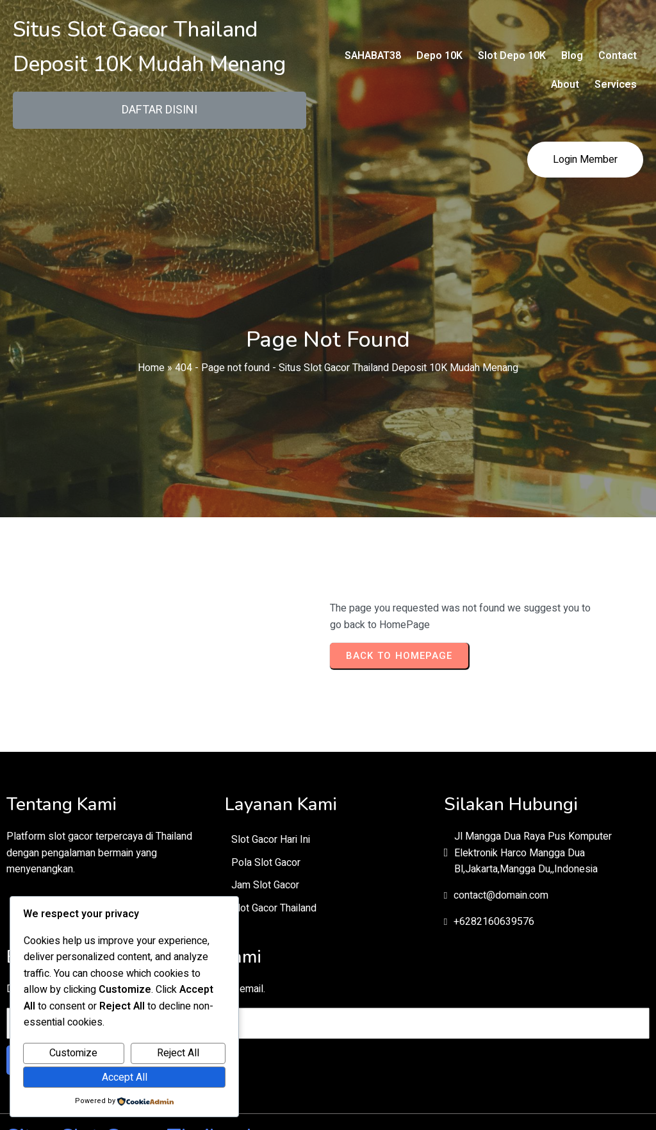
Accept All (124, 1077)
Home (151, 357)
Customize (73, 1053)
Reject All (178, 1053)
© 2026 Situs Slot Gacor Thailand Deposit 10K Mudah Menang (328, 1056)
